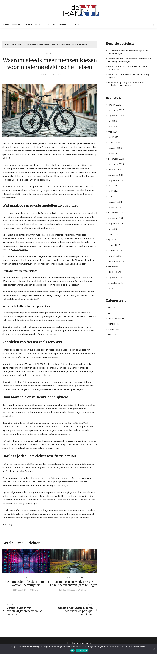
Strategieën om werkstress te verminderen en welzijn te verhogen (73, 583)
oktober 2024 (114, 169)
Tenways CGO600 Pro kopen (39, 364)
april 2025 (113, 137)
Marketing (28, 24)
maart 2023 (114, 245)
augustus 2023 (115, 223)
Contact (74, 24)
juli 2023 (112, 229)
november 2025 (116, 110)
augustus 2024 (115, 180)
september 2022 (116, 277)
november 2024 (116, 164)
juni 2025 (113, 126)
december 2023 (116, 212)
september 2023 (116, 218)
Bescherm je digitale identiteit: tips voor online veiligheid (26, 583)
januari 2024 (114, 207)
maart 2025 (114, 142)
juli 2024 (112, 185)
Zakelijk (6, 24)
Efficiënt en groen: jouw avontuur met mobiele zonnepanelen (127, 84)
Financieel (16, 24)
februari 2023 (115, 250)
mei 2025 (113, 131)
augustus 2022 (115, 282)
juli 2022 (112, 288)
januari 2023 (114, 255)
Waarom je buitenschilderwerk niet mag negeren (128, 76)
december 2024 (116, 158)
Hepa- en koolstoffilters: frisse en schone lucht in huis (128, 68)
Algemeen (63, 24)
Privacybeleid (82, 650)
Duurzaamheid (50, 24)
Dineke (59, 75)
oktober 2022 (114, 272)
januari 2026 (114, 104)
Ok (72, 650)
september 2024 (116, 175)
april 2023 (113, 239)
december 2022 (116, 261)
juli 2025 (112, 121)
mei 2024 (113, 196)
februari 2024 (115, 202)
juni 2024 (113, 191)
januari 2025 (114, 153)
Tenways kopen (20, 249)
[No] (154, 649)
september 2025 (116, 115)
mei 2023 (113, 234)
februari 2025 (115, 148)
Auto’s (37, 24)
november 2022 (116, 266)
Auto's (111, 313)
